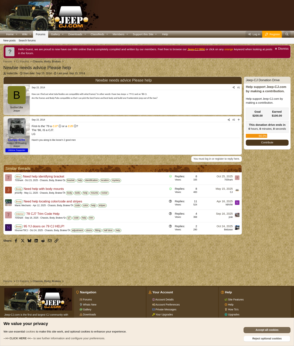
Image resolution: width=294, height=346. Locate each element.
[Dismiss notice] (281, 49)
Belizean (228, 229)
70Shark (19, 180)
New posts (9, 40)
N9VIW (229, 204)
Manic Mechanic (23, 205)
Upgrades (233, 314)
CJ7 (55, 126)
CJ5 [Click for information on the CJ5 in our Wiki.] (70, 126)
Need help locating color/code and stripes (53, 201)
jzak (231, 217)
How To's (232, 309)
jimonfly (18, 193)
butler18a (12, 73)
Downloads (75, 34)
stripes (102, 205)
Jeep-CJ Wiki (196, 49)
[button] (16, 34)
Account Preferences (167, 304)
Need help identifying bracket (43, 176)
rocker (104, 193)
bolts (77, 193)
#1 (238, 87)
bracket (70, 180)
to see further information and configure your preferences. (54, 338)
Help (165, 34)
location (105, 180)
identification (91, 180)
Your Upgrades (164, 314)
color (85, 205)
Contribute (267, 142)
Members (118, 34)
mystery (116, 180)
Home (10, 34)
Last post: (71, 73)
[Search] (287, 34)
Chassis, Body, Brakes (51, 180)
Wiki (24, 34)
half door (108, 230)
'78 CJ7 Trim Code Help (42, 214)
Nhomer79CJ (21, 230)
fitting (97, 230)
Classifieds (97, 34)
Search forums (27, 40)
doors (89, 230)
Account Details (164, 299)
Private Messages (165, 309)
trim (91, 217)
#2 (233, 119)
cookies (30, 331)
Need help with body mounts (44, 189)
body (69, 193)
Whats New (89, 304)
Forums (40, 34)
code (77, 205)
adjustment (77, 230)
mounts (94, 193)
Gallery (55, 34)
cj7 (69, 217)
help (80, 180)
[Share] (233, 87)
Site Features (235, 299)
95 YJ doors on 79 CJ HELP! (44, 226)
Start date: (37, 73)
